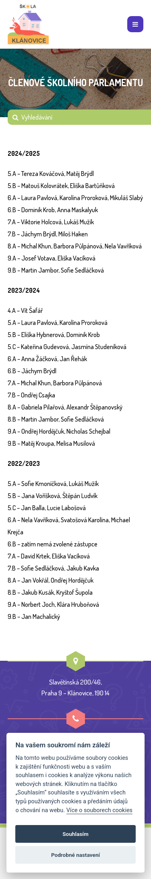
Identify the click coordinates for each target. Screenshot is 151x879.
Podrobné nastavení (75, 855)
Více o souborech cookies (99, 810)
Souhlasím (75, 834)
